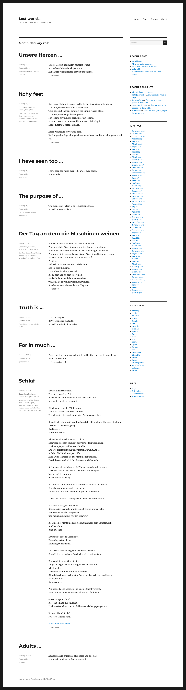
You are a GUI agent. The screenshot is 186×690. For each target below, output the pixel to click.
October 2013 (137, 170)
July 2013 (135, 178)
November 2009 (138, 274)
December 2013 (138, 165)
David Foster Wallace (27, 213)
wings (29, 121)
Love (134, 339)
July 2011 (135, 235)
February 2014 (137, 160)
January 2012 (137, 220)
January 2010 (137, 269)
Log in (134, 388)
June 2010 (136, 256)
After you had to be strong (142, 64)
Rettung (135, 347)
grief (21, 362)
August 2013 (137, 175)
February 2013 (137, 188)
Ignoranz (135, 331)
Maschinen (32, 255)
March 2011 (136, 246)
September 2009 (138, 280)
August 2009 (137, 282)
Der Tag (22, 253)
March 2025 (137, 144)
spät (24, 410)
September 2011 (138, 230)
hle (36, 253)
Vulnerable (136, 69)
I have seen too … (41, 161)
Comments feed (138, 394)
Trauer (36, 249)
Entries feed (136, 391)
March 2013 (136, 186)
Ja (39, 253)
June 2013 (136, 181)
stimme (30, 410)
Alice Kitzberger (138, 92)
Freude (135, 321)
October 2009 (137, 277)
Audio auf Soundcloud (59, 623)
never (31, 116)
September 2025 (138, 136)
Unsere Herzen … (40, 55)
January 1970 (137, 293)
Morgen (35, 405)
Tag (27, 258)
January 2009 (137, 290)
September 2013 (138, 173)
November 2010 (138, 251)
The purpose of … (41, 196)
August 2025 (137, 139)
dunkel (135, 313)
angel (21, 400)
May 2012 (136, 209)
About (164, 19)
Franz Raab (136, 111)
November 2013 (138, 168)
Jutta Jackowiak (138, 95)
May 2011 (135, 241)
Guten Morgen (28, 403)
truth (21, 327)
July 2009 (136, 285)
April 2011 (136, 243)
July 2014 (135, 149)
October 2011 (137, 228)
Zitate (27, 68)
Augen (27, 400)
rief (20, 408)
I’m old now (137, 61)
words (34, 121)
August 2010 (137, 254)
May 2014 (136, 154)
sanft (32, 408)
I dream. (150, 92)
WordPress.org (138, 396)
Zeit (38, 258)
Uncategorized (138, 363)
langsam (22, 405)
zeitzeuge (136, 368)
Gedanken (23, 107)
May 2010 (136, 259)
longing (25, 116)
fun (133, 324)
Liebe (134, 337)
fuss (20, 403)
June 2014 (136, 152)
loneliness (23, 215)
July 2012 (135, 207)
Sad (133, 350)
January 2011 (137, 248)
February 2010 (137, 267)
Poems (21, 110)
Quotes (22, 68)
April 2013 (136, 183)
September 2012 (138, 201)
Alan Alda (23, 178)
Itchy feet (31, 94)
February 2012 (137, 217)
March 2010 (136, 264)
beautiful (22, 113)
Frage (134, 318)
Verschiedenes (138, 365)
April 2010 (136, 261)
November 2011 (138, 225)
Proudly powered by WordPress (43, 679)
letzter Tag (23, 255)
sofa (20, 410)
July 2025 (135, 141)
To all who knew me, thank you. (144, 67)
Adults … (30, 646)
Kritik (134, 334)
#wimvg (135, 311)
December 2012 (138, 194)
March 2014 (136, 157)
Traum (36, 397)
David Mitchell (34, 324)
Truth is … (31, 307)
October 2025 (137, 134)
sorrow (26, 362)
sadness (22, 118)
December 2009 (138, 272)
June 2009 (136, 288)
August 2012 (137, 204)
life (20, 116)
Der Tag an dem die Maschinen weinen (69, 233)
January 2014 (137, 162)
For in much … (37, 345)
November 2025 (138, 131)
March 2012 (136, 214)
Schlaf (27, 381)
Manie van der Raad (139, 105)
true (24, 121)
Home (136, 19)
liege (29, 405)
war (35, 410)
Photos (154, 19)
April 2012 (136, 212)
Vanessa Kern (137, 100)
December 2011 (138, 222)
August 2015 (137, 147)
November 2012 (138, 196)
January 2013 (137, 191)
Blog (144, 19)
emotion (135, 316)
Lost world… (29, 19)
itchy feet (35, 113)
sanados (28, 72)
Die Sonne (34, 400)
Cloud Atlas (23, 324)
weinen (33, 258)
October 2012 (137, 199)
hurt (28, 113)
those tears (136, 352)
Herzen (22, 72)
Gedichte (31, 107)
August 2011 (136, 233)
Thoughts (29, 110)
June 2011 (136, 238)
